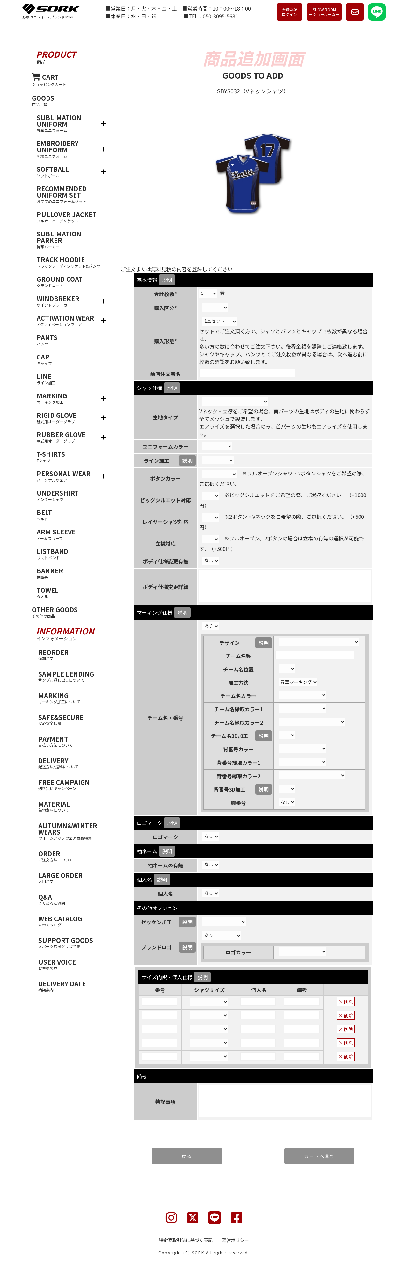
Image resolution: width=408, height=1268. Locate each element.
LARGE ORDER (70, 877)
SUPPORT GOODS (70, 942)
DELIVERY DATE (70, 986)
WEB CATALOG (70, 921)
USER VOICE (70, 964)
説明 (167, 280)
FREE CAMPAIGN (70, 784)
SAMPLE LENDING (70, 676)
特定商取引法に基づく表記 (186, 1240)
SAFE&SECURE (70, 719)
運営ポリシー (235, 1240)
